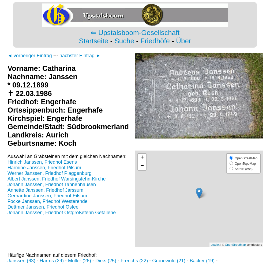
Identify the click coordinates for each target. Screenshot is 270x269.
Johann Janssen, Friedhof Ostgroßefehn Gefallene (62, 212)
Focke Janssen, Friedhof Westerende (48, 201)
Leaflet (215, 244)
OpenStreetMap (235, 244)
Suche (124, 41)
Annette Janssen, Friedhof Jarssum (45, 190)
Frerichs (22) (134, 260)
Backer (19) (202, 260)
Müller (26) (79, 260)
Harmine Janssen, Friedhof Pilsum (44, 167)
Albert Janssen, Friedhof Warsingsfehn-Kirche (57, 179)
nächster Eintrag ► (80, 55)
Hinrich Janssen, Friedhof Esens (42, 162)
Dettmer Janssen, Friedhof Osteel (44, 207)
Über (183, 41)
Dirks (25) (105, 260)
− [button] (142, 166)
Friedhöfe (155, 41)
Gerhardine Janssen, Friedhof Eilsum (47, 195)
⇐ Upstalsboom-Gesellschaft (135, 33)
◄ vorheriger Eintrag (30, 55)
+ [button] (142, 158)
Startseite (93, 41)
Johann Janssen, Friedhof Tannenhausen (52, 184)
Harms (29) (52, 260)
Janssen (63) (21, 260)
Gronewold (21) (168, 260)
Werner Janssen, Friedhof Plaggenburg (50, 173)
